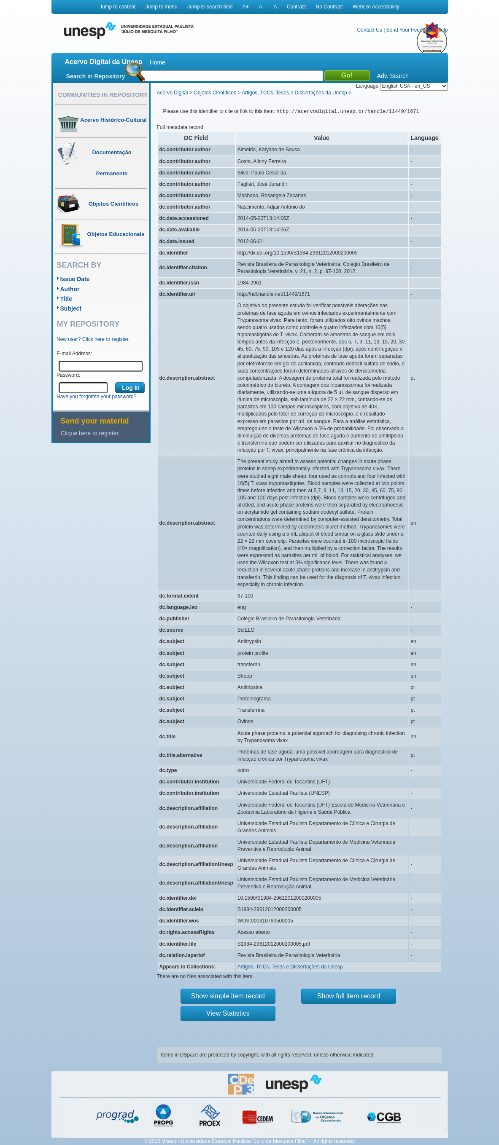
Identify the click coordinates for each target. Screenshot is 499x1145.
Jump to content (117, 7)
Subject (71, 308)
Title (66, 298)
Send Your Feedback (409, 30)
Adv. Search (393, 75)
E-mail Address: (74, 354)
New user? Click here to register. (93, 339)
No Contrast (329, 7)
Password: (68, 375)
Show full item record (348, 996)
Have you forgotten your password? (96, 397)
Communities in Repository (103, 94)
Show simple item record (228, 996)
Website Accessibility (376, 7)
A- (261, 7)
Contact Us (369, 30)
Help (442, 30)
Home (157, 62)
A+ (246, 7)
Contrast (296, 7)
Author (70, 289)
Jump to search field (209, 7)
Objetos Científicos (215, 93)
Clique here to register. (90, 433)
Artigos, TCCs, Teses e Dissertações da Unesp (294, 93)
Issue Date (75, 279)
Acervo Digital (172, 93)
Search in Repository (95, 76)
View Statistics (228, 1013)
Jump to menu (162, 7)
